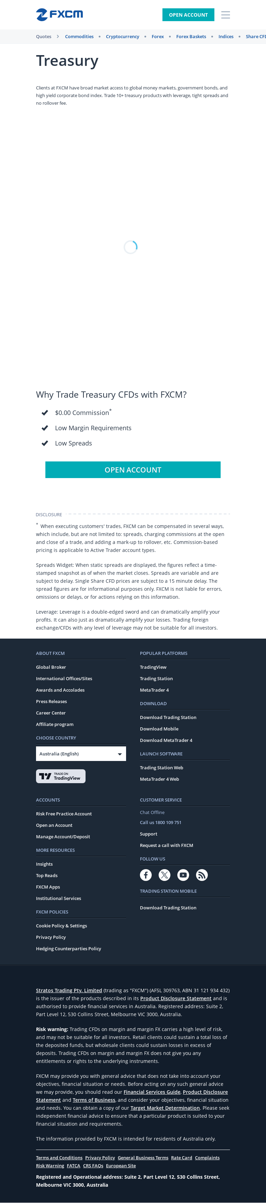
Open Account (188, 14)
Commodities (79, 36)
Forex (158, 36)
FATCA (73, 1166)
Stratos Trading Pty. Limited (69, 990)
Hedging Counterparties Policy (68, 949)
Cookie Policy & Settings (61, 926)
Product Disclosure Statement (176, 998)
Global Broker (51, 667)
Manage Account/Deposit (63, 837)
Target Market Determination (165, 1108)
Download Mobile (159, 729)
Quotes (43, 36)
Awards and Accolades (60, 690)
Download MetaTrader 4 (166, 740)
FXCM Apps (48, 887)
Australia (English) (59, 754)
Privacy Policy (51, 937)
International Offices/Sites (64, 679)
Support (148, 834)
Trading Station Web (161, 768)
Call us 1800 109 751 (160, 823)
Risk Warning (50, 1166)
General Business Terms (143, 1158)
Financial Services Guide (152, 1092)
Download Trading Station (168, 718)
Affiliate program (54, 724)
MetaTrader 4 (154, 690)
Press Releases (51, 702)
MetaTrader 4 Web (159, 779)
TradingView (153, 667)
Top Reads (46, 876)
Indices (226, 36)
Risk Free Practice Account (64, 814)
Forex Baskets (191, 36)
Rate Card (181, 1158)
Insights (44, 864)
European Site (121, 1166)
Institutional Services (58, 898)
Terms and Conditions (59, 1158)
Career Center (51, 713)
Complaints (207, 1158)
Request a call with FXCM (166, 845)
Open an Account (54, 825)
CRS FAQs (93, 1166)
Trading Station (156, 679)
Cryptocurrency (122, 36)
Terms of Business (94, 1100)
